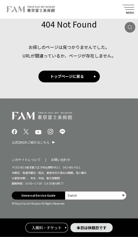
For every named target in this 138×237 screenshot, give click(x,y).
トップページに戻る (67, 76)
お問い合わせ (60, 159)
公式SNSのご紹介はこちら (31, 142)
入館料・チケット (47, 227)
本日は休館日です (92, 227)
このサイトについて (26, 159)
